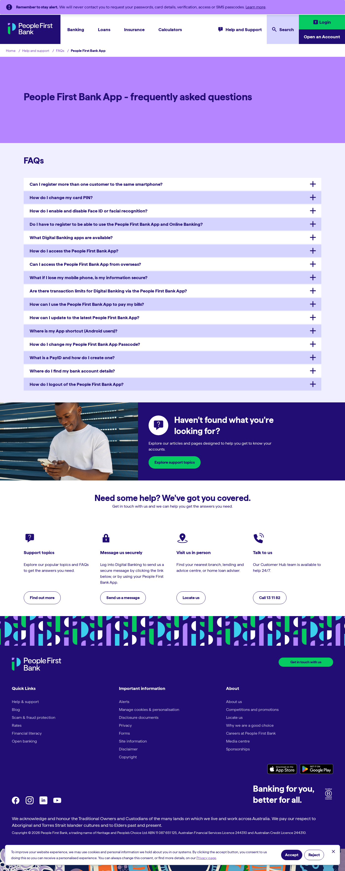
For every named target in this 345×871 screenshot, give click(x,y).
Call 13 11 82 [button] (269, 598)
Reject (314, 855)
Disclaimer (128, 749)
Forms (124, 733)
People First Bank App (88, 51)
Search (286, 29)
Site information (133, 741)
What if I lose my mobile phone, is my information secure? (88, 277)
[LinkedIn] (43, 803)
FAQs (60, 51)
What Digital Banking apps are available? (71, 237)
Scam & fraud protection (33, 717)
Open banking (24, 741)
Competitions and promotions (252, 709)
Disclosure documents (138, 717)
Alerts (124, 702)
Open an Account (322, 36)
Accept (291, 855)
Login (325, 22)
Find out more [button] (42, 598)
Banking (75, 29)
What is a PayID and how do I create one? (72, 357)
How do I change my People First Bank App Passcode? (85, 344)
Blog (16, 709)
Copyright (128, 757)
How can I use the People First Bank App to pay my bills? (87, 304)
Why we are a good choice (250, 725)
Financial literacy (27, 733)
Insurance (134, 29)
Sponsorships (238, 749)
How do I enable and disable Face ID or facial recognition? (88, 210)
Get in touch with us (305, 662)
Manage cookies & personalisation (149, 709)
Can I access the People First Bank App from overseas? (85, 264)
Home (11, 51)
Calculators (170, 29)
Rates (16, 725)
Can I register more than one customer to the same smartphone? (96, 184)
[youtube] (57, 803)
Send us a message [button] (123, 598)
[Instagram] (30, 803)
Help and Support (244, 29)
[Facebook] (16, 803)
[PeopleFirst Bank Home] (30, 33)
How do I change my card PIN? (61, 197)
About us (234, 702)
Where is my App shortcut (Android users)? (73, 331)
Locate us (234, 717)
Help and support (35, 51)
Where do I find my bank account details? (72, 371)
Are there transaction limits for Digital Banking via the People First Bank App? (108, 291)
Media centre (238, 741)
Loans (104, 29)
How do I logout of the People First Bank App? (76, 384)
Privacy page (206, 858)
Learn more (256, 7)
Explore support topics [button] (174, 462)
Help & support (25, 702)
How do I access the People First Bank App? (74, 251)
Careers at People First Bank (251, 733)
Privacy (125, 725)
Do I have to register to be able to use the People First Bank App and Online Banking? (116, 224)
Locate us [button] (191, 598)
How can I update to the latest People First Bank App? (84, 317)
